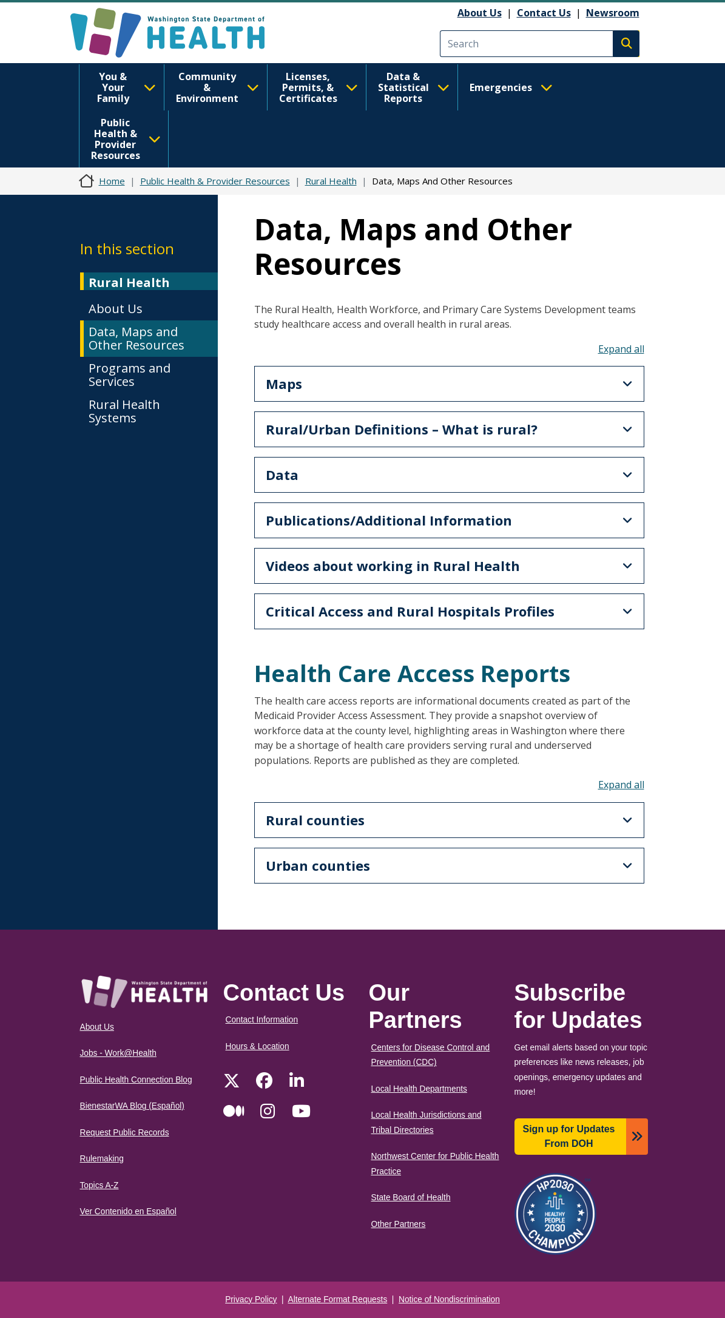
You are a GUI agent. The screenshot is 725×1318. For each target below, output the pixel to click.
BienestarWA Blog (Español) (132, 1105)
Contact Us (544, 12)
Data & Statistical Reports (414, 87)
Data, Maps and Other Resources (136, 338)
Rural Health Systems (124, 411)
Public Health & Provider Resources (126, 139)
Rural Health (331, 181)
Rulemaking (102, 1158)
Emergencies (511, 87)
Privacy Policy (251, 1299)
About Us (479, 12)
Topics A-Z (99, 1185)
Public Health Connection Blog (136, 1079)
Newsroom (612, 12)
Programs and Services (129, 375)
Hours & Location (257, 1046)
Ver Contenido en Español (128, 1211)
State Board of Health (411, 1197)
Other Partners (398, 1224)
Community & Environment (217, 87)
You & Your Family (126, 87)
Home (112, 181)
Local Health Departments (419, 1088)
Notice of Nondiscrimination (449, 1299)
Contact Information (262, 1019)
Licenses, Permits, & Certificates (318, 87)
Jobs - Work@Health (118, 1053)
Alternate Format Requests (338, 1299)
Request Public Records (124, 1132)
